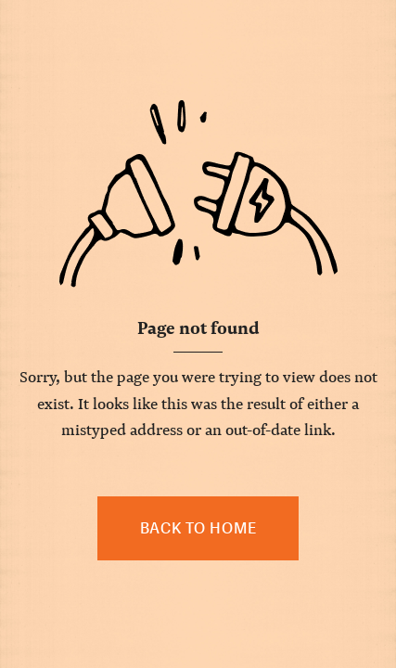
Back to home (198, 528)
